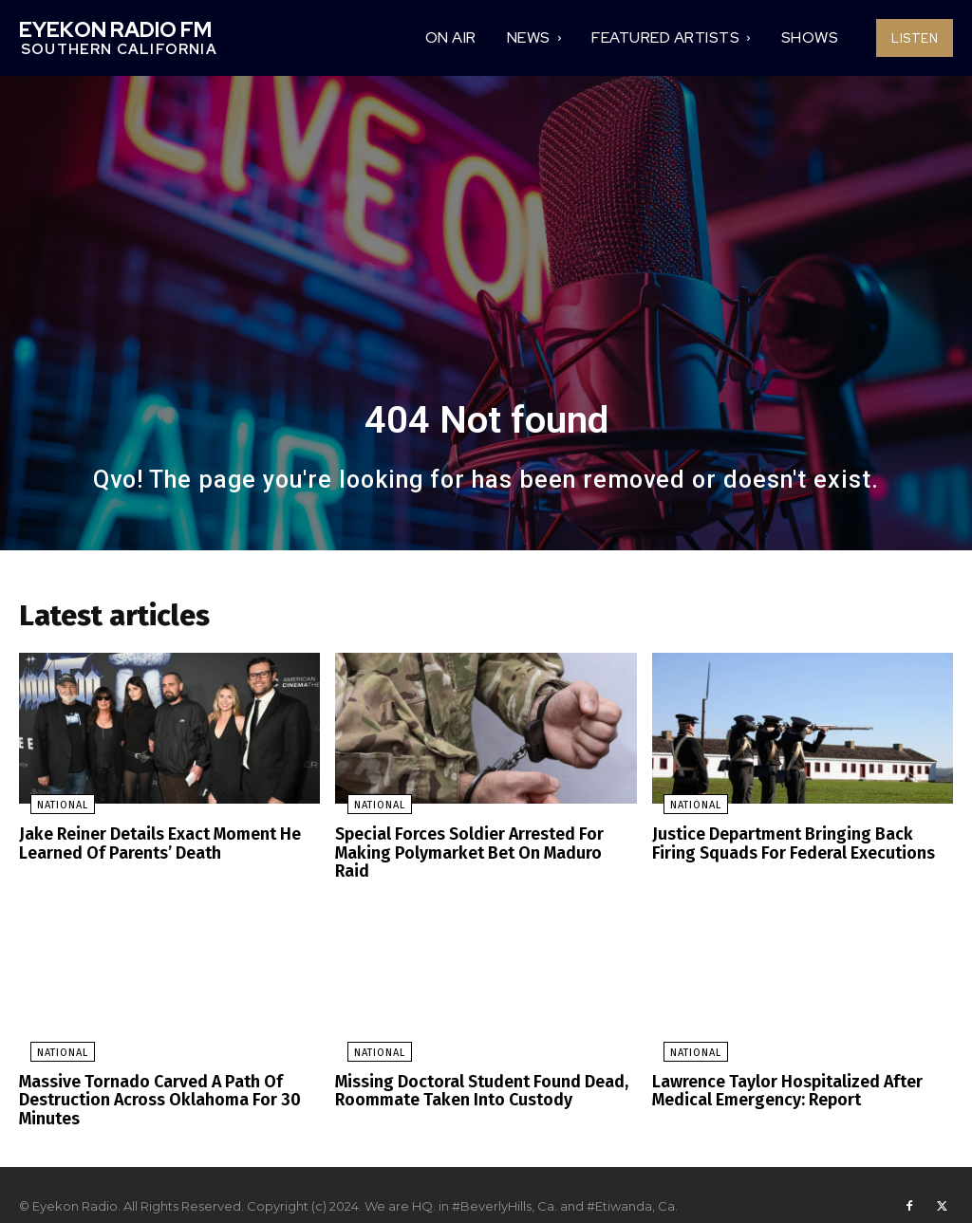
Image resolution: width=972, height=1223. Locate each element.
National (51, 810)
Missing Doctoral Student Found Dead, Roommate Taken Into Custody (472, 1071)
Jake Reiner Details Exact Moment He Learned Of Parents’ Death (153, 846)
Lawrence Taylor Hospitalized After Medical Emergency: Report (779, 1071)
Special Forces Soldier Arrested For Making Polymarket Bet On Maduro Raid (478, 846)
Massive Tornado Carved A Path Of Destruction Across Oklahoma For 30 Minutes (149, 1079)
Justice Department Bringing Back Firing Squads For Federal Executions (796, 846)
